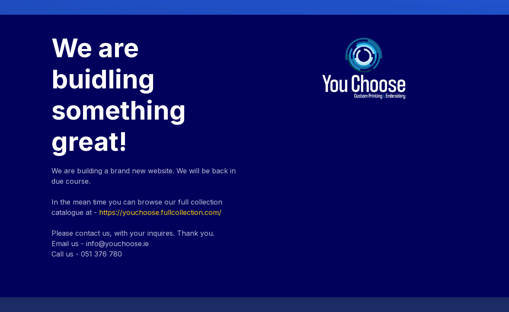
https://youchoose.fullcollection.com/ (160, 212)
